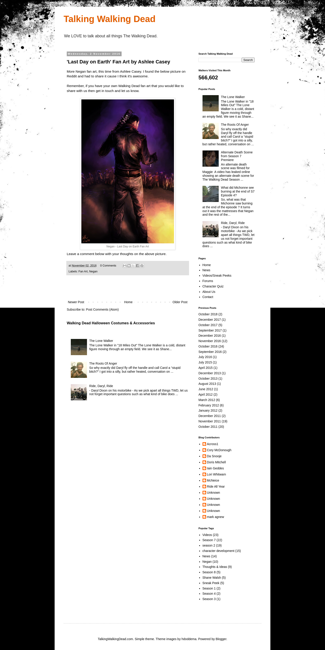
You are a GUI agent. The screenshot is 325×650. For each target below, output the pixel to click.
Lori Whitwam (216, 474)
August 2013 (207, 384)
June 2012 (205, 389)
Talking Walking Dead (110, 19)
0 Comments (108, 265)
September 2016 (210, 352)
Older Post (180, 302)
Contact (208, 297)
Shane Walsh (212, 577)
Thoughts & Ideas (215, 567)
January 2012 (208, 410)
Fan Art (83, 271)
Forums (208, 281)
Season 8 (209, 572)
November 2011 (209, 421)
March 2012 (206, 400)
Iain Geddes (215, 468)
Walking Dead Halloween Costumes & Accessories (111, 323)
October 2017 (208, 325)
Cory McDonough (219, 450)
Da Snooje (214, 456)
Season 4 (209, 593)
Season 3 (209, 599)
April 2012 (205, 394)
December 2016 (209, 335)
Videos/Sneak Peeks (217, 275)
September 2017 (210, 330)
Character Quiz (213, 286)
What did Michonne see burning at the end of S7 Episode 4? (237, 191)
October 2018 (208, 314)
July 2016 (205, 357)
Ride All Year (216, 486)
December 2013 (209, 373)
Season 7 (209, 540)
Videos (207, 535)
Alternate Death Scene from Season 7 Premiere (237, 156)
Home (128, 302)
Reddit (72, 76)
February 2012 (208, 405)
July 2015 (205, 362)
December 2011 (209, 416)
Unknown (213, 492)
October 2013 (208, 378)
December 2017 (209, 319)
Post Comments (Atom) (102, 309)
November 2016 (209, 341)
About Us (209, 292)
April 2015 (205, 368)
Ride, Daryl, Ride (101, 386)
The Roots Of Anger (103, 363)
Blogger (221, 639)
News (206, 270)
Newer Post (76, 302)
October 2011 (208, 426)
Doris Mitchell (216, 462)
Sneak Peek (211, 583)
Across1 (212, 444)
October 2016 (208, 346)
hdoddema (189, 639)
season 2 (209, 545)
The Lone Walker (101, 341)
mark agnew (215, 517)
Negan (93, 271)
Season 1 (209, 588)
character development (218, 551)
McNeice (213, 480)
